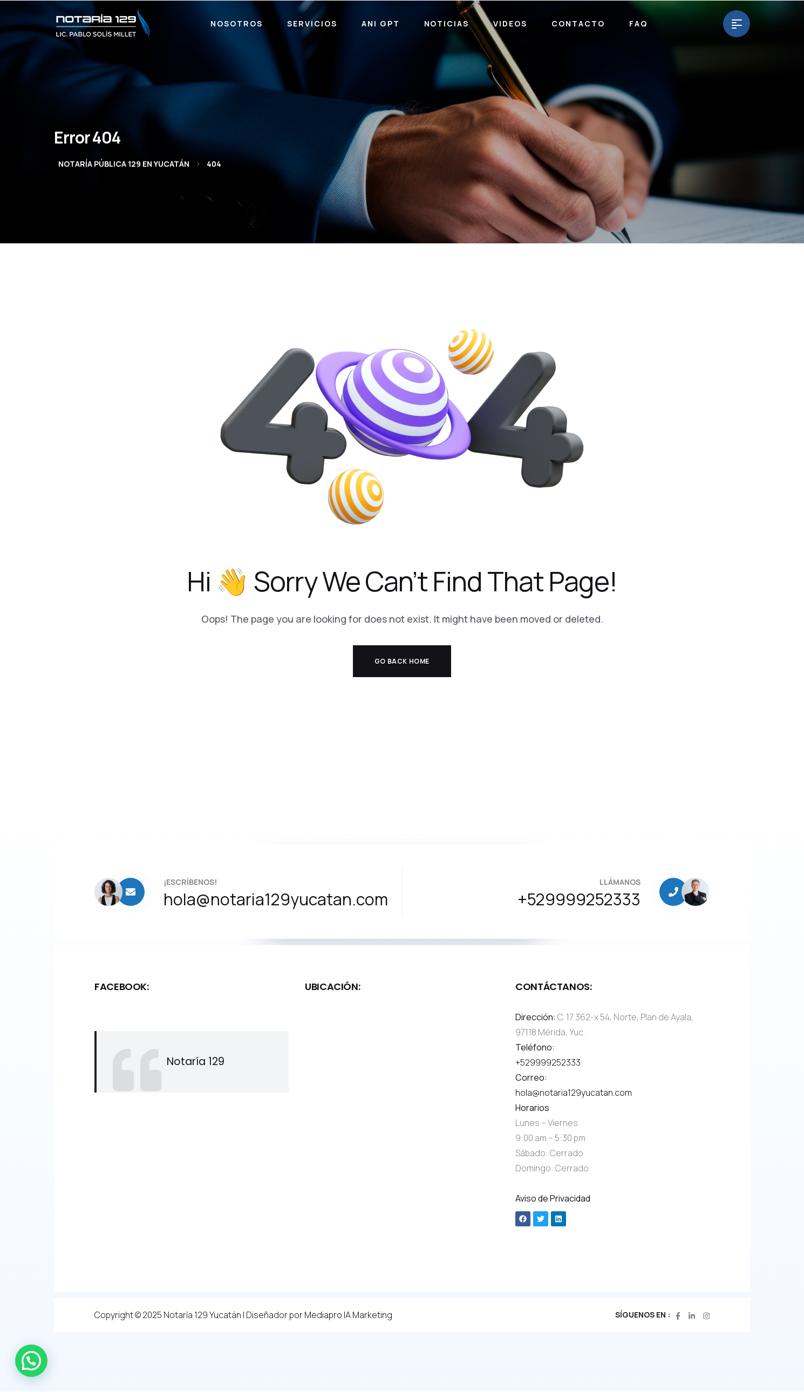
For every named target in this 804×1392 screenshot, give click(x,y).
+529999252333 (548, 1062)
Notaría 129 (195, 1061)
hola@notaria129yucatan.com (573, 1092)
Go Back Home (402, 661)
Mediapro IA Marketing (348, 1315)
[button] (31, 1361)
